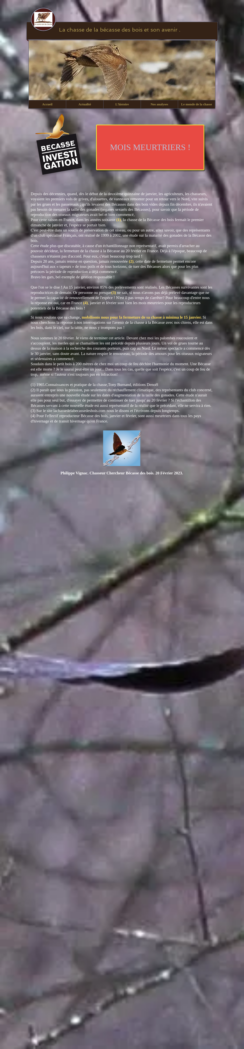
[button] (84, 104)
